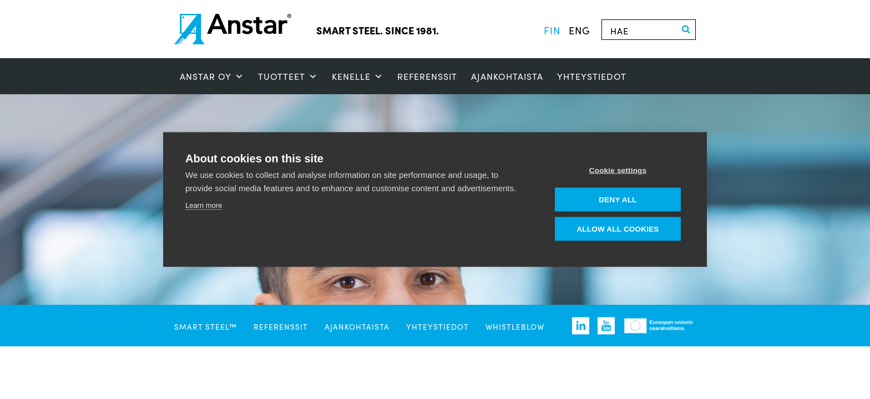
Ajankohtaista (507, 76)
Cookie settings (618, 170)
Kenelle (357, 76)
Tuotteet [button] (288, 76)
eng (579, 30)
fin (552, 30)
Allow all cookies (617, 229)
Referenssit (427, 76)
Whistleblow (514, 326)
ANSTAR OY (212, 76)
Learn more (203, 205)
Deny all (617, 200)
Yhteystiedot (591, 76)
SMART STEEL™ (205, 326)
